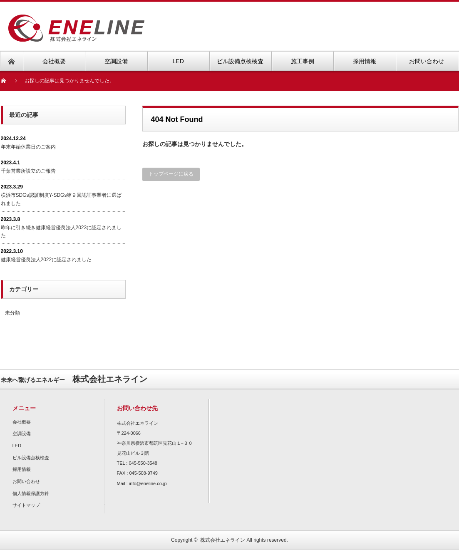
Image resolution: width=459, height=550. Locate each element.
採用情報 (21, 469)
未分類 (12, 313)
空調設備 (21, 433)
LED (16, 445)
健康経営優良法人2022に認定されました (46, 260)
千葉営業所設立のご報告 (28, 171)
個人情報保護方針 (30, 493)
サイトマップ (26, 505)
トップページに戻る (171, 174)
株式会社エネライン (222, 540)
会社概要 (21, 421)
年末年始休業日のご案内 (28, 147)
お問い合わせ (26, 481)
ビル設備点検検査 (30, 457)
